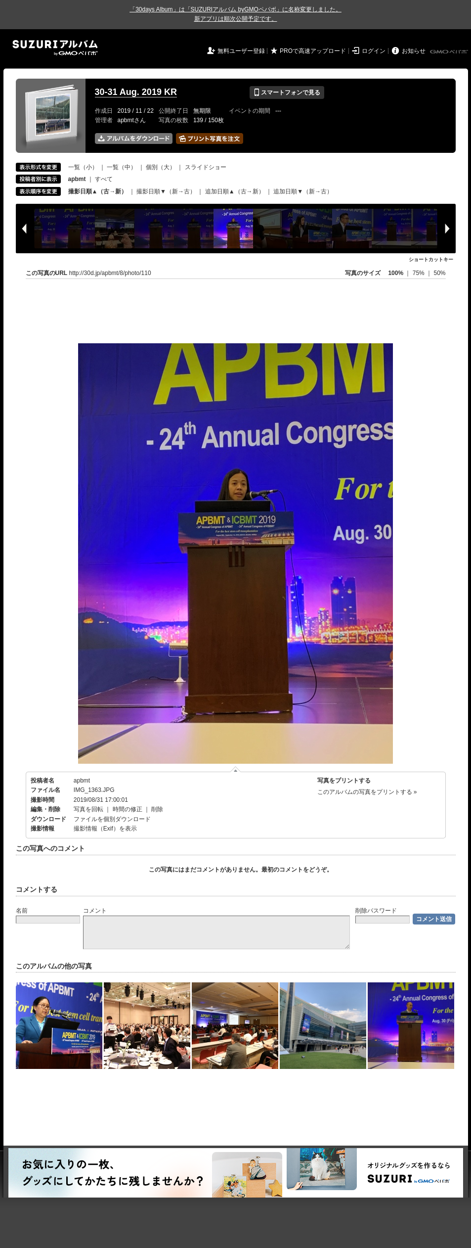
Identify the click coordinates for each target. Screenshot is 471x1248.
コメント (95, 910)
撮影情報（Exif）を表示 (105, 828)
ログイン (373, 50)
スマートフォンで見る (287, 92)
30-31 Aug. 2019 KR (136, 92)
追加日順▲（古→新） (234, 191)
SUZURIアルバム (55, 47)
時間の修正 (127, 809)
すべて (104, 179)
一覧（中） (121, 167)
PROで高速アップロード (313, 50)
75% (419, 273)
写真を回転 (88, 809)
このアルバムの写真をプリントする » (367, 791)
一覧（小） (83, 167)
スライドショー (205, 167)
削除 (157, 809)
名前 (22, 910)
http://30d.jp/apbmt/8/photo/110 (110, 273)
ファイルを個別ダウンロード (112, 819)
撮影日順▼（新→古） (166, 191)
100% (395, 273)
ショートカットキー (431, 259)
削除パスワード (376, 910)
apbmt (82, 780)
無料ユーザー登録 (241, 50)
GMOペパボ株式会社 (450, 52)
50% (439, 273)
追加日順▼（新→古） (303, 191)
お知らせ (414, 50)
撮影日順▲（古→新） (98, 191)
